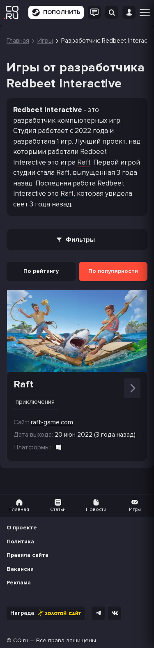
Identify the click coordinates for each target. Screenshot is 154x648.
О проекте (22, 527)
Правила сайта (27, 555)
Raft (83, 162)
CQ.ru (20, 640)
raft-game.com (52, 422)
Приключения (35, 402)
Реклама (19, 582)
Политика (20, 541)
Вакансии (20, 569)
